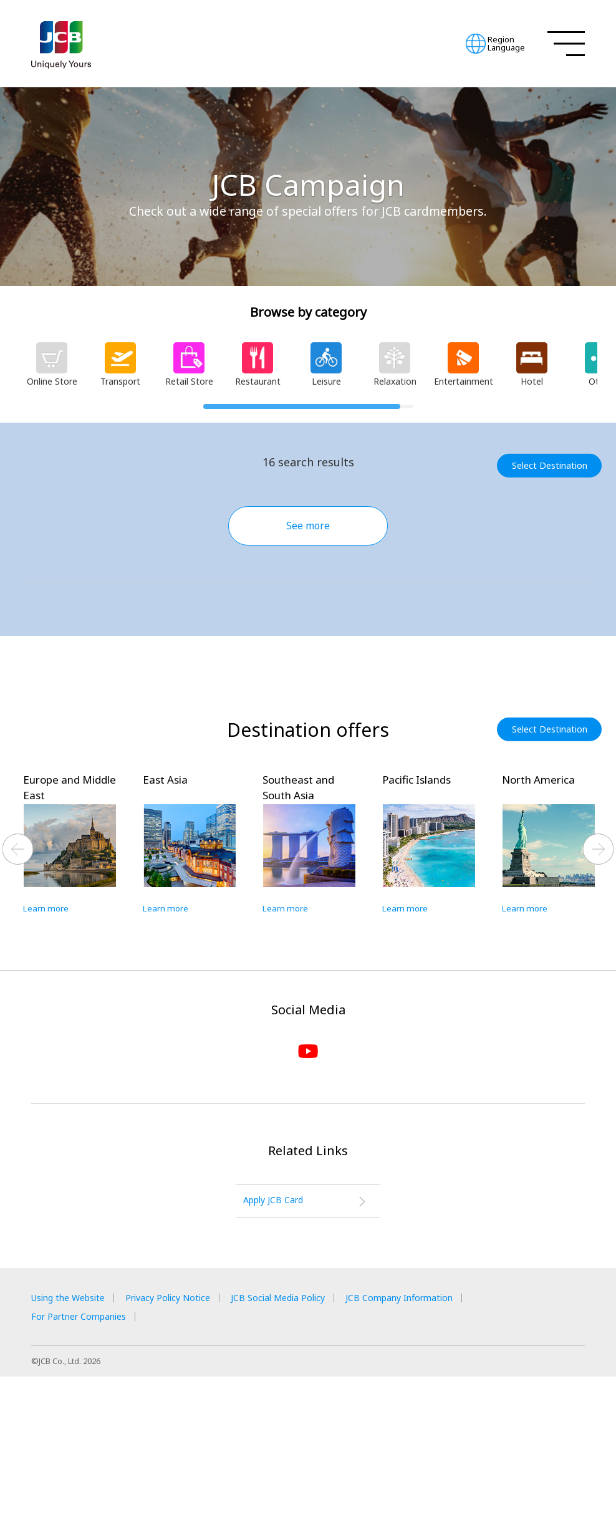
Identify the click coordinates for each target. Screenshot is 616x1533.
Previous (18, 1000)
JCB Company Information (452, 1453)
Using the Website (74, 1453)
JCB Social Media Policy (314, 1453)
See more (308, 525)
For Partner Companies (85, 1472)
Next (598, 1000)
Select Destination (554, 465)
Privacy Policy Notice (189, 1453)
